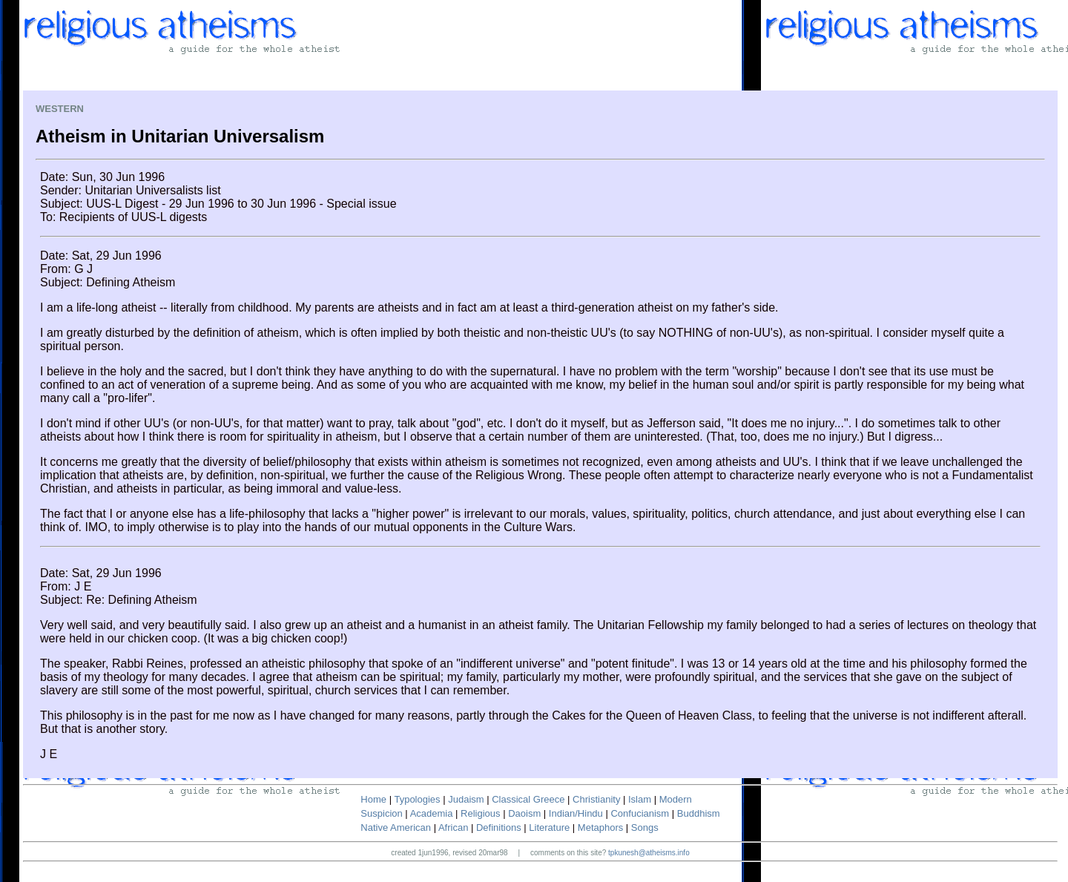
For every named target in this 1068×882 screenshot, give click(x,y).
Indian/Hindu (576, 813)
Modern (675, 799)
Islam (639, 799)
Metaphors (600, 827)
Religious (480, 813)
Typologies (417, 799)
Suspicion (381, 813)
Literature (549, 827)
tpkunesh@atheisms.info (649, 853)
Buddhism (698, 813)
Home (373, 799)
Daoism (524, 813)
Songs (645, 827)
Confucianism (639, 813)
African (453, 827)
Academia (431, 813)
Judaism (466, 799)
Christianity (596, 799)
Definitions (498, 827)
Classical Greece (528, 799)
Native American (395, 827)
